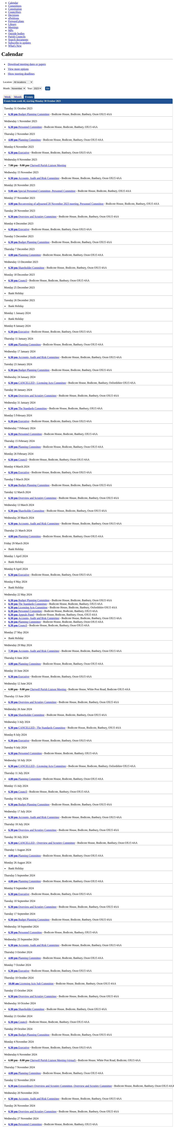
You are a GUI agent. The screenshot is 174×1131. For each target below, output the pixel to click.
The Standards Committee (27, 408)
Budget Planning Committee (28, 114)
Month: (6, 88)
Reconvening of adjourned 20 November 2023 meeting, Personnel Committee (55, 203)
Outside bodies (16, 33)
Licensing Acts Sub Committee (31, 983)
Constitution (15, 9)
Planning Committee (24, 139)
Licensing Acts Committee (27, 607)
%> (23, 82)
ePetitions (13, 18)
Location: (7, 82)
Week (7, 97)
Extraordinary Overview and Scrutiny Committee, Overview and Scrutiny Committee (60, 1085)
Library (12, 24)
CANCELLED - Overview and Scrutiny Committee (41, 842)
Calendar (13, 2)
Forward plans (16, 21)
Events (29, 97)
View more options (18, 69)
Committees (14, 5)
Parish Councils (16, 36)
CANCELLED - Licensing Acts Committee (37, 382)
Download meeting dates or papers (27, 64)
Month (18, 97)
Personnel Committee (25, 127)
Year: (30, 88)
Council (17, 280)
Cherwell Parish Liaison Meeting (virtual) (53, 1060)
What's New (15, 45)
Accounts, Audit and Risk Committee (33, 178)
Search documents (18, 39)
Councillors (14, 12)
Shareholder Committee (26, 267)
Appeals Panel (21, 614)
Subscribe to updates (19, 42)
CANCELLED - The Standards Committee (36, 727)
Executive (18, 152)
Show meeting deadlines (21, 73)
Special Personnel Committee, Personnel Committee (41, 190)
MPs (10, 30)
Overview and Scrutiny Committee (32, 216)
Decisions (13, 15)
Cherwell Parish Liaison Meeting (48, 165)
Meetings (13, 27)
